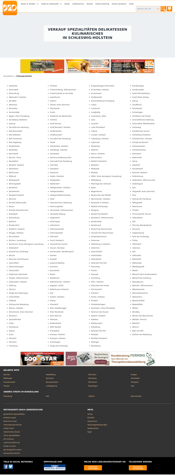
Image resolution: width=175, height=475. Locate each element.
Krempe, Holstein (57, 335)
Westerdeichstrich (140, 294)
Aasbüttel (13, 86)
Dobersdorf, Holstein (18, 282)
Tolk (133, 222)
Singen (134, 375)
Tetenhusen (137, 207)
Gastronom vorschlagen (93, 468)
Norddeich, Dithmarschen (102, 218)
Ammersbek (14, 113)
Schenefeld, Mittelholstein (143, 124)
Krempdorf (54, 331)
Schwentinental (139, 150)
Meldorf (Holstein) (99, 162)
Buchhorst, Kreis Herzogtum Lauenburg (26, 245)
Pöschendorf (96, 290)
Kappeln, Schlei (56, 286)
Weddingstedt (138, 267)
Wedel (135, 271)
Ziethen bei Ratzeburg (142, 335)
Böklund (12, 177)
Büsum (12, 256)
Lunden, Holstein (98, 135)
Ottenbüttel (96, 260)
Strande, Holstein (139, 173)
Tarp (134, 196)
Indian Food (9, 429)
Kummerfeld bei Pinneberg (102, 102)
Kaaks (52, 275)
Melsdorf (95, 166)
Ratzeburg (95, 328)
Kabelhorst (54, 279)
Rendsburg (95, 346)
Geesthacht (55, 98)
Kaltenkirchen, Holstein (60, 282)
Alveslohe (13, 109)
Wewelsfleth (137, 305)
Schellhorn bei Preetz (141, 117)
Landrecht (95, 109)
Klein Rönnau (56, 316)
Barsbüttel (13, 162)
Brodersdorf (14, 226)
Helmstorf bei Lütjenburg (61, 203)
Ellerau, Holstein (16, 309)
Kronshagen (55, 343)
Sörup (134, 162)
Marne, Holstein (98, 154)
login (90, 432)
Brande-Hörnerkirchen (18, 211)
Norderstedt (96, 222)
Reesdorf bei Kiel (98, 331)
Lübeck (94, 132)
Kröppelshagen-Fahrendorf (102, 86)
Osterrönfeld (96, 252)
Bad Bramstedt (15, 132)
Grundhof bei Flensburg (60, 139)
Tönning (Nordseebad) (141, 226)
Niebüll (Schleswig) (99, 207)
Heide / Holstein (57, 177)
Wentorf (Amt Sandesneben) (144, 275)
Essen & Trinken (28, 4)
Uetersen (136, 248)
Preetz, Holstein (98, 297)
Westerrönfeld (138, 301)
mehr (131, 4)
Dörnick (12, 290)
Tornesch (136, 230)
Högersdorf (55, 218)
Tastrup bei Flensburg (141, 199)
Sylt (133, 188)
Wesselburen (137, 282)
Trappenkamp (138, 233)
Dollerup (12, 286)
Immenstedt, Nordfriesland (61, 252)
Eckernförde (14, 297)
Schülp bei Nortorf (140, 143)
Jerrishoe (54, 267)
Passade (94, 275)
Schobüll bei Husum (141, 132)
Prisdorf (94, 301)
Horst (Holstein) (57, 241)
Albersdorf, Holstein (17, 98)
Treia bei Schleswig (140, 237)
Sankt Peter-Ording (140, 98)
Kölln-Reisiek (55, 328)
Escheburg (13, 328)
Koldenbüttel (55, 324)
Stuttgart (135, 383)
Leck (93, 120)
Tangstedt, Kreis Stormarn (143, 192)
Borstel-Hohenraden (18, 203)
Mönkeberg (96, 181)
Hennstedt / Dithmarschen (61, 211)
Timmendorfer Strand (141, 214)
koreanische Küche (12, 454)
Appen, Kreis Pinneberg (19, 117)
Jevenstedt (54, 271)
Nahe (93, 188)
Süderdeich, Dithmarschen (143, 181)
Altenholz (13, 105)
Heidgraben (55, 181)
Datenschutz (93, 429)
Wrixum (135, 328)
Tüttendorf (136, 245)
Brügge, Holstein (16, 233)
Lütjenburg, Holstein (100, 139)
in (9, 77)
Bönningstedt (15, 184)
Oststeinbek (96, 256)
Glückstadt (54, 109)
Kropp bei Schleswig (59, 346)
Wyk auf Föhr (138, 331)
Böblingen (8, 379)
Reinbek (94, 335)
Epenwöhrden (15, 320)
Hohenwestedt (56, 233)
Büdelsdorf (13, 248)
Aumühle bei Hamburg (19, 128)
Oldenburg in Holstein (100, 245)
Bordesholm (14, 192)
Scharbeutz (137, 109)
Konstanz (50, 379)
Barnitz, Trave (15, 158)
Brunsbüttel (14, 237)
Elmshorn (13, 316)
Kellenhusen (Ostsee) (59, 290)
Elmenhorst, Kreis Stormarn (21, 312)
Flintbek (53, 86)
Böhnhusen (14, 173)
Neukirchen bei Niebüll (101, 196)
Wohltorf (136, 324)
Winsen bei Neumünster (142, 316)
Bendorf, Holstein (16, 166)
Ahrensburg (14, 94)
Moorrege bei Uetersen (101, 184)
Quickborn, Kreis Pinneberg (103, 309)
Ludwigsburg (51, 386)
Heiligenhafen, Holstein (60, 188)
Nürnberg (92, 379)
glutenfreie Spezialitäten (14, 415)
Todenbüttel (137, 218)
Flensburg (13, 346)
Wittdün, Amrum (139, 320)
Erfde (11, 324)
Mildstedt (95, 169)
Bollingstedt (14, 181)
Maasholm (95, 147)
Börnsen (12, 199)
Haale (52, 143)
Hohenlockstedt (57, 230)
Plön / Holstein (97, 282)
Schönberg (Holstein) (141, 135)
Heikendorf (55, 184)
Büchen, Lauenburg (17, 241)
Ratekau (94, 320)
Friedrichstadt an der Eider (61, 94)
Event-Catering (102, 4)
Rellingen (95, 343)
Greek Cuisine (10, 447)
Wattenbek (137, 263)
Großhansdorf (56, 135)
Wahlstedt (136, 260)
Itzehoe (53, 256)
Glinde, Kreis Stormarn (60, 105)
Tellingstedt (137, 203)
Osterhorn (95, 248)
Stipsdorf (136, 166)
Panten (94, 271)
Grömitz (53, 120)
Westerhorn (137, 297)
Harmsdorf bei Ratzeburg (61, 162)
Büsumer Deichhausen (19, 260)
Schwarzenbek (138, 147)
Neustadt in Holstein (100, 203)
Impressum (92, 422)
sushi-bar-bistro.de (12, 443)
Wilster (135, 309)
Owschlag (95, 267)
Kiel (51, 294)
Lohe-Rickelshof (98, 128)
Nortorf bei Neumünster (101, 230)
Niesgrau (95, 211)
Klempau (54, 320)
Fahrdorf (12, 339)
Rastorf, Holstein (98, 316)
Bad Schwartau (15, 139)
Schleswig (136, 128)
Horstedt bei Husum (59, 245)
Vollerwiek (136, 256)
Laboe (94, 105)
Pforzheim (92, 383)
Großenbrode (56, 132)
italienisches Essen (12, 432)
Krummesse (96, 94)
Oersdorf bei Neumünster (102, 233)
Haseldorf (54, 169)
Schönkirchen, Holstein (142, 139)
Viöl (133, 252)
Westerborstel (138, 290)
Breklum (12, 222)
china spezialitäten (12, 436)
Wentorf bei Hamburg (141, 279)
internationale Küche (13, 425)
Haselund (54, 173)
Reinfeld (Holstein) (99, 339)
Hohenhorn (55, 226)
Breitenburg (14, 218)
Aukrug (12, 124)
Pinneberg (95, 279)
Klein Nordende (56, 312)
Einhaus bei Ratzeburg (19, 305)
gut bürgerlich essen (12, 450)
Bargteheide (14, 147)
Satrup (135, 102)
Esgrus (12, 331)
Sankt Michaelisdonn (141, 94)
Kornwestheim (52, 383)
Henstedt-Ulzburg (57, 214)
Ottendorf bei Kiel (99, 263)
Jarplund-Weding (57, 263)
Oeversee (95, 241)
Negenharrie (96, 192)
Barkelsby (13, 150)
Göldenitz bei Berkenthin (61, 117)
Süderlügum (137, 184)
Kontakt (91, 418)
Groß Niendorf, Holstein (60, 128)
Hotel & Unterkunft (49, 4)
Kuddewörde (96, 98)
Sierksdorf (136, 154)
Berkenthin (14, 169)
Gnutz (52, 113)
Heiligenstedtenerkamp (60, 196)
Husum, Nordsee (57, 248)
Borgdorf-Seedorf (16, 196)
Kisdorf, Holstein (57, 297)
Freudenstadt (9, 383)
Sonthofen (135, 379)
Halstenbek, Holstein (59, 147)
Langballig (95, 113)
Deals (67, 4)
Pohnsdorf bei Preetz (100, 286)
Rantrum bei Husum (100, 312)
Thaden (135, 211)
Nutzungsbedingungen (97, 425)
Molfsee (94, 173)
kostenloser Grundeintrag (137, 468)
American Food (10, 422)
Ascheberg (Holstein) (18, 120)
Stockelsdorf (137, 169)
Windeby (136, 312)
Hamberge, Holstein (58, 150)
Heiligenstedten (57, 192)
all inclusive (9, 439)
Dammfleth (14, 263)
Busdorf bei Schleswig (18, 252)
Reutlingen (93, 386)
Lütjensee (95, 143)
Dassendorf (14, 271)
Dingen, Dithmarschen (19, 279)
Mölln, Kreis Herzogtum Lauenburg (106, 177)
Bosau (11, 207)
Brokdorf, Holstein (17, 230)
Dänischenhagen (16, 267)
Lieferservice (78, 4)
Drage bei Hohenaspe (18, 294)
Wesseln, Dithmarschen (142, 286)
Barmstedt (13, 154)
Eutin (11, 335)
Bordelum (13, 188)
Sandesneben (138, 90)
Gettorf (53, 102)
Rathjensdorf (96, 324)
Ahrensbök (13, 90)
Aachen (7, 375)
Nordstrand (96, 226)
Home (90, 415)
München (92, 375)
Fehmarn (13, 343)
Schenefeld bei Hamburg (143, 120)
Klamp (53, 301)
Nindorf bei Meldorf (99, 214)
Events (90, 4)
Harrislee (54, 166)
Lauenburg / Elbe (98, 117)
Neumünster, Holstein (100, 199)
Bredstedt (13, 214)
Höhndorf (54, 237)
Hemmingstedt (56, 207)
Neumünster (136, 397)
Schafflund (137, 105)
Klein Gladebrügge (58, 309)
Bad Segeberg (15, 143)
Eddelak (12, 301)
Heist (52, 199)
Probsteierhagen (98, 305)
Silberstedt (137, 158)
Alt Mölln (13, 102)
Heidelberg (51, 375)
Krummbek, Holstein (100, 90)
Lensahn (95, 124)
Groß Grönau (55, 124)
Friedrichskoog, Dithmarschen (63, 90)
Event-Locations (119, 4)
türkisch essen (10, 418)
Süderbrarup (137, 177)
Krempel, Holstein (58, 339)
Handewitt (54, 154)
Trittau (135, 241)
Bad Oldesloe (15, 135)
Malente (94, 150)
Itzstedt (53, 260)
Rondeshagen (138, 86)
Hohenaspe (55, 222)
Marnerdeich (96, 158)
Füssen (7, 386)
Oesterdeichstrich (99, 237)
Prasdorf (94, 294)
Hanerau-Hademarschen (60, 158)
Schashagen (137, 113)
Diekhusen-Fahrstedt (18, 275)
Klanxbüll (54, 305)
